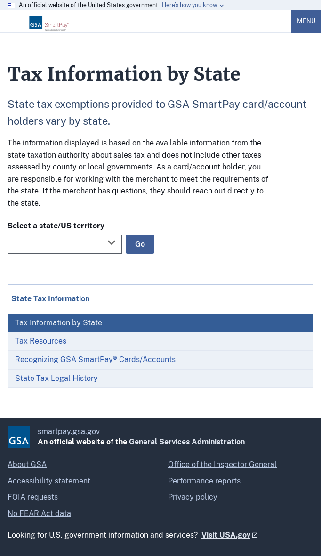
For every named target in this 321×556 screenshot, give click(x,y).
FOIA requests (33, 496)
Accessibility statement (49, 480)
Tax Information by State (58, 322)
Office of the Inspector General (222, 464)
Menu (306, 20)
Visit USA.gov (225, 535)
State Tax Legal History (56, 378)
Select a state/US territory (56, 225)
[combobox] (65, 244)
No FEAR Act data (39, 513)
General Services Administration (187, 441)
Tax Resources (40, 341)
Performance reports (204, 480)
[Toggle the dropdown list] (111, 242)
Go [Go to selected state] (140, 244)
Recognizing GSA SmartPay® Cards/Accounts (95, 359)
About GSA (27, 464)
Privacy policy (192, 496)
